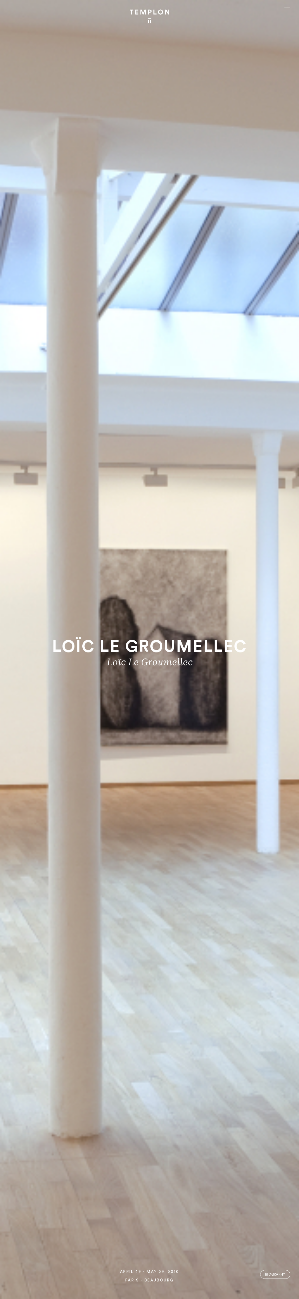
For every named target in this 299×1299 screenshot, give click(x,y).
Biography (275, 1274)
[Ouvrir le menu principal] (287, 9)
